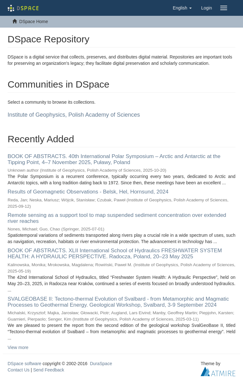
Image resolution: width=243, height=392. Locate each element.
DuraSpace (101, 363)
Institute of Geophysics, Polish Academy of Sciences (74, 115)
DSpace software (24, 363)
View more (18, 347)
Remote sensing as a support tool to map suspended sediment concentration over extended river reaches (117, 218)
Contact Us (18, 369)
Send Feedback (48, 369)
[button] (182, 8)
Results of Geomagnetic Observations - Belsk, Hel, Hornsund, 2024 (88, 192)
